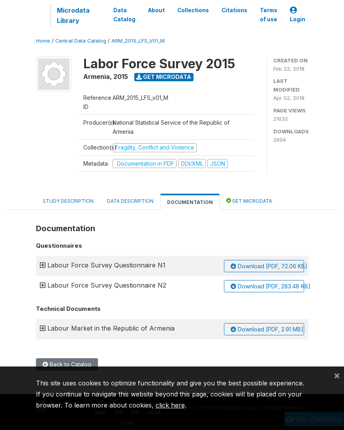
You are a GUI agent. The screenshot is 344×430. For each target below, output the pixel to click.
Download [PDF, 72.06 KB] (267, 266)
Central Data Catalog (80, 41)
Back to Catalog (67, 364)
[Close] (337, 375)
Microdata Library (73, 15)
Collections (193, 10)
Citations (234, 10)
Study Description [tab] (68, 201)
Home (43, 41)
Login (297, 14)
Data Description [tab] (130, 201)
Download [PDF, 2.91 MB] (267, 329)
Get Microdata (163, 76)
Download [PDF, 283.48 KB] (267, 286)
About (156, 10)
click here (170, 405)
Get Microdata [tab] (249, 200)
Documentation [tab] (190, 202)
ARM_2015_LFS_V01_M (138, 41)
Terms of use (268, 14)
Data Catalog (124, 14)
